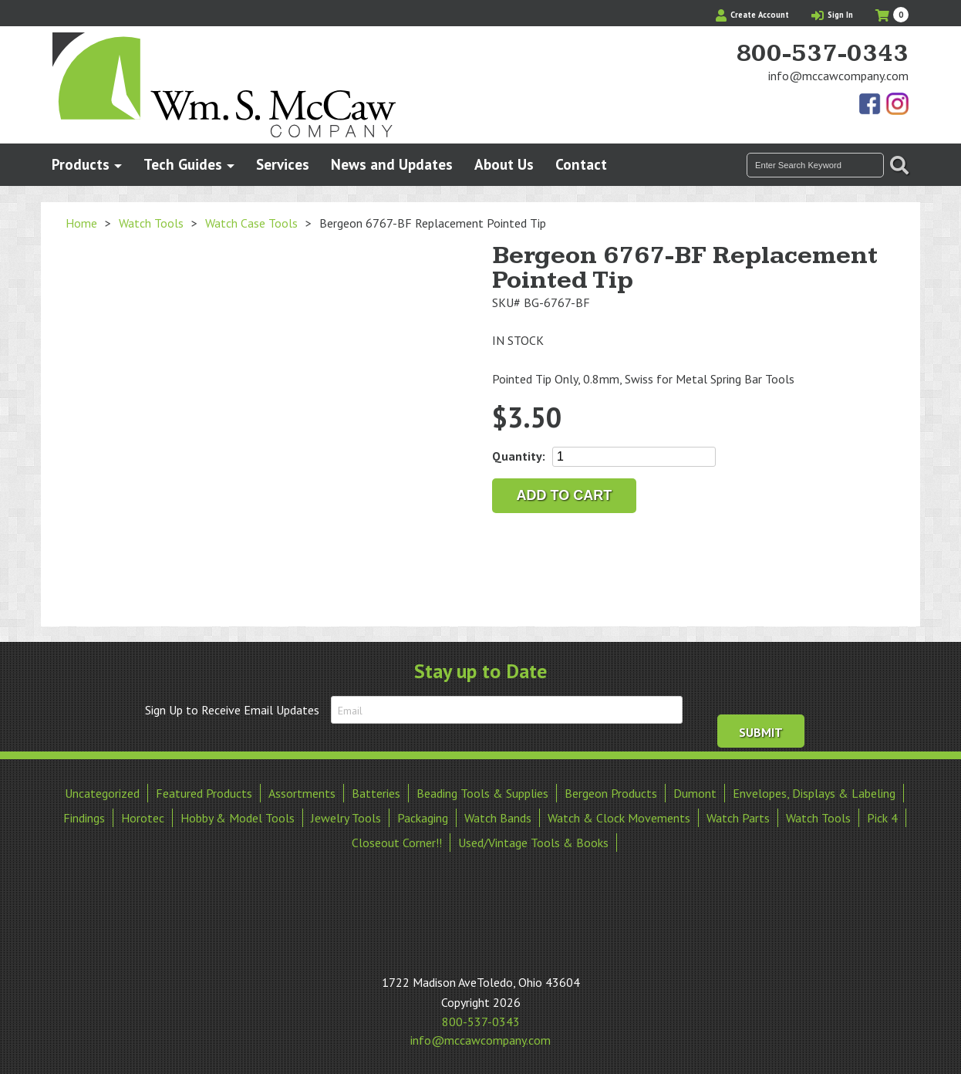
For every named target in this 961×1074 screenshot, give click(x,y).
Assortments (302, 793)
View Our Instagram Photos (897, 105)
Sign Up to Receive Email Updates (232, 710)
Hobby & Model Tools (237, 818)
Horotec (142, 818)
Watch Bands (497, 818)
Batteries (376, 793)
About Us (504, 164)
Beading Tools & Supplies (482, 793)
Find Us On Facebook (870, 105)
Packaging (422, 818)
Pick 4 (882, 818)
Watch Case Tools (251, 223)
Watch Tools (151, 223)
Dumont (695, 793)
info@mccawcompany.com (838, 75)
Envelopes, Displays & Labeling (814, 793)
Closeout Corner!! (397, 842)
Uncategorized (102, 793)
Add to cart (564, 495)
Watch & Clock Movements (619, 818)
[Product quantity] (634, 457)
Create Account (752, 14)
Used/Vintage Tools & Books (533, 842)
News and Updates (392, 164)
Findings (84, 818)
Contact (581, 164)
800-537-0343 (822, 54)
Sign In (832, 14)
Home (81, 223)
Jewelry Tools (346, 818)
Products (81, 164)
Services (282, 164)
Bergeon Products (611, 793)
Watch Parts (738, 818)
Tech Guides (182, 164)
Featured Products (204, 793)
